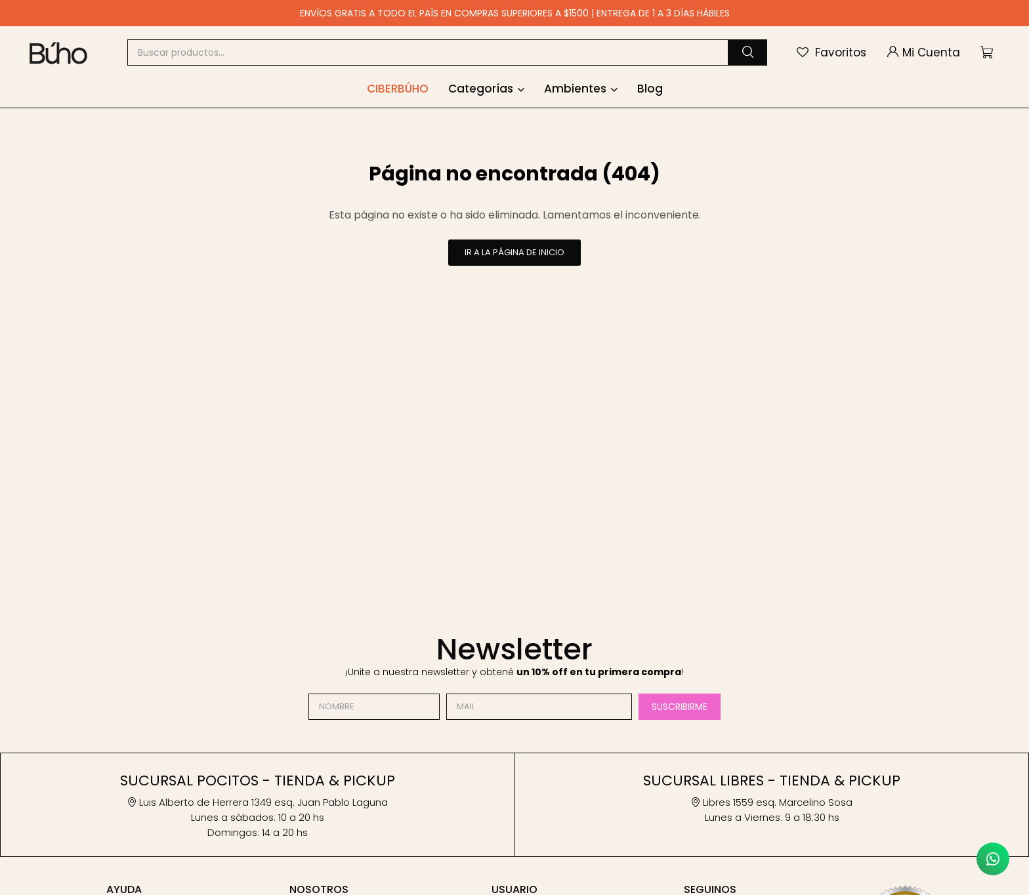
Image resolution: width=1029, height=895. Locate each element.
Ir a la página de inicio (514, 252)
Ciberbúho (398, 88)
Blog (650, 88)
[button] (747, 52)
